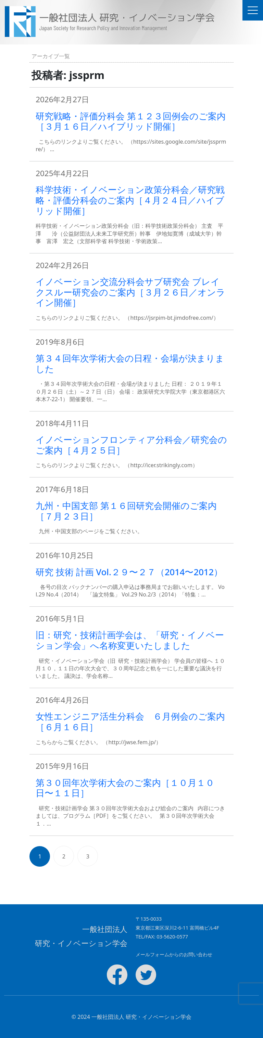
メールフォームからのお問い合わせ (174, 954)
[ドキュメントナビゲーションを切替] (252, 10)
